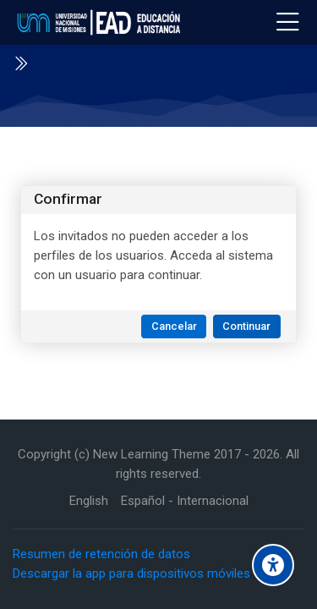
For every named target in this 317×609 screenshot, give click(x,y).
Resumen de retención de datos (101, 554)
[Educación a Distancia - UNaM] (96, 23)
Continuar (246, 326)
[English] (88, 501)
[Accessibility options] (273, 565)
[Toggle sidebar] (20, 63)
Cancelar (174, 326)
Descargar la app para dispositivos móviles (131, 573)
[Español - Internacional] (185, 501)
